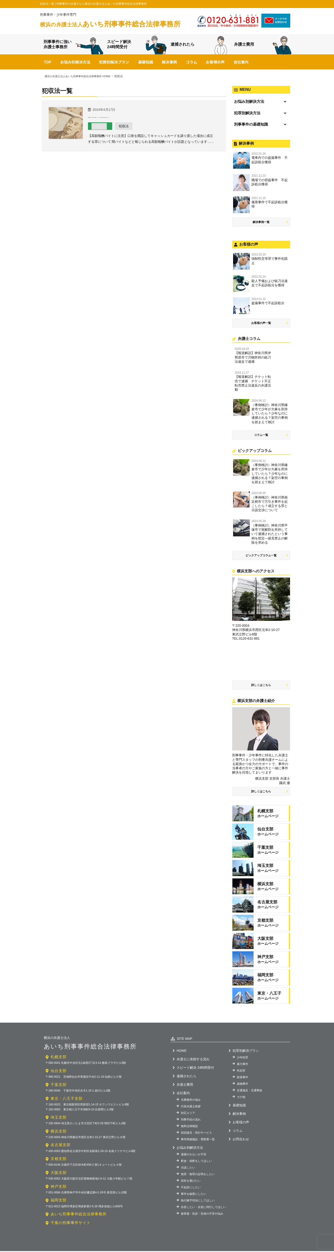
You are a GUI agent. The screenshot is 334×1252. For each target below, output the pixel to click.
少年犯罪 (242, 1058)
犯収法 (126, 134)
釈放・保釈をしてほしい (196, 1162)
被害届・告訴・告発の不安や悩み (202, 1214)
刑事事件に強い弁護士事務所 (73, 45)
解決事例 (169, 63)
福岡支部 (59, 1201)
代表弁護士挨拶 (191, 1107)
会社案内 (241, 63)
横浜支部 (59, 1132)
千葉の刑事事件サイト (71, 1224)
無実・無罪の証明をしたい (198, 1175)
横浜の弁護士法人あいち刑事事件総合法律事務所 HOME (80, 77)
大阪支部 (59, 1174)
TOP (47, 63)
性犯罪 (241, 1071)
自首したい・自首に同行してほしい (203, 1208)
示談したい (188, 1168)
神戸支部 (59, 1187)
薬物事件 (242, 1084)
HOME (182, 1051)
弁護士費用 (263, 44)
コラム (191, 63)
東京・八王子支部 (67, 1099)
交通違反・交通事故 (249, 1091)
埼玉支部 (59, 1118)
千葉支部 (59, 1086)
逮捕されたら (199, 44)
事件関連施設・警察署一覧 (198, 1140)
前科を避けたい (191, 1181)
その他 (241, 1098)
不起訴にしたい (191, 1188)
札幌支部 (59, 1058)
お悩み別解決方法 (75, 63)
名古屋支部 (61, 1146)
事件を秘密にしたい (193, 1194)
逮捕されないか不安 (193, 1155)
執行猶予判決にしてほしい (198, 1201)
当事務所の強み (191, 1100)
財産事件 (242, 1078)
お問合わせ (241, 1140)
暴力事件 (242, 1065)
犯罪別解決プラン (114, 63)
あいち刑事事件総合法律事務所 (112, 24)
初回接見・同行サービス (196, 1133)
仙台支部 (59, 1072)
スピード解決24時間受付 (137, 46)
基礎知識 (145, 63)
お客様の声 (215, 63)
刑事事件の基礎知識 (251, 126)
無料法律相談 (189, 1127)
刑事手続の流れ (191, 1120)
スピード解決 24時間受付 (195, 1068)
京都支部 (59, 1160)
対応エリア (188, 1114)
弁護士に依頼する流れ (193, 1060)
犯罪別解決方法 (247, 114)
